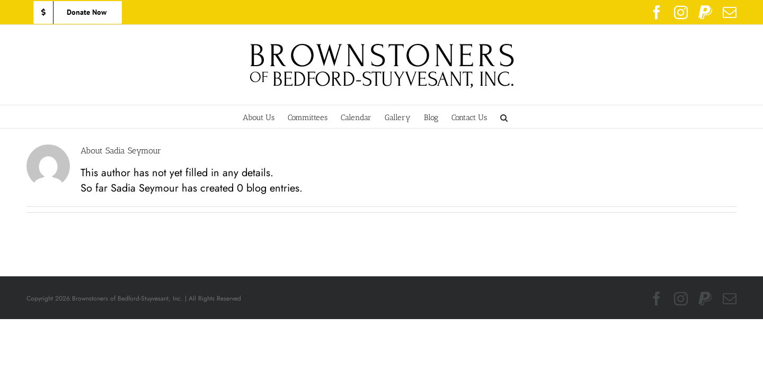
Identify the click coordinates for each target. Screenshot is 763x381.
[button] (526, 116)
